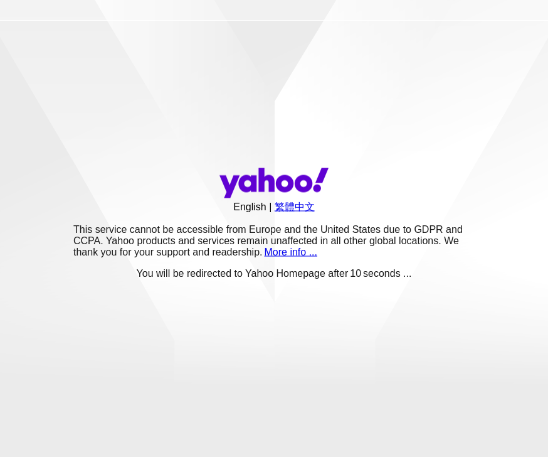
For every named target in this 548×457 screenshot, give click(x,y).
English (249, 207)
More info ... (291, 252)
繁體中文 (295, 207)
